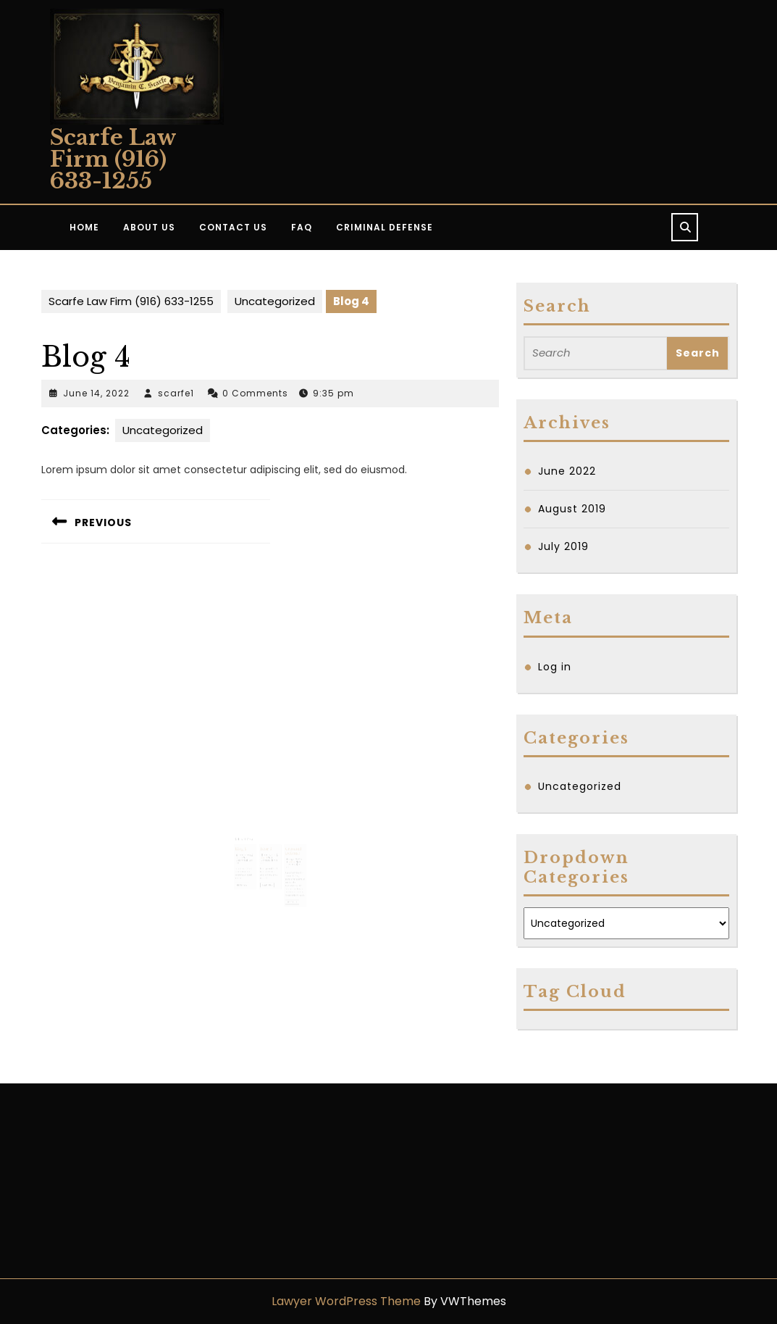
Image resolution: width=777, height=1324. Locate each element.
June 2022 (567, 471)
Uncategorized (275, 301)
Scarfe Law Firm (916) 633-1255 (113, 159)
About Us (149, 227)
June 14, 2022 (96, 393)
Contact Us (233, 227)
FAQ (301, 227)
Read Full (250, 865)
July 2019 (563, 546)
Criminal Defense (384, 227)
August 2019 (572, 508)
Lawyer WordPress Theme (346, 1301)
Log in (554, 666)
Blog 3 (267, 838)
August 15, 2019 (287, 845)
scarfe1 (176, 393)
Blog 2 (249, 838)
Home (84, 227)
